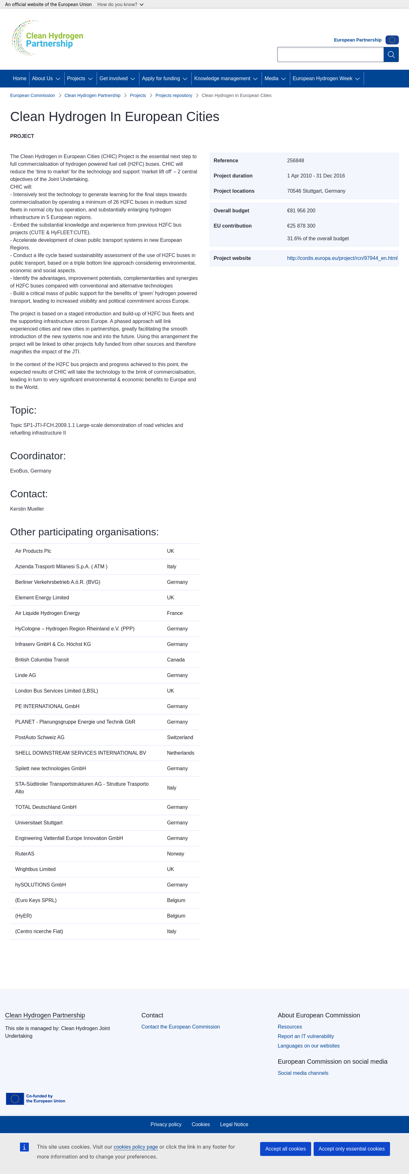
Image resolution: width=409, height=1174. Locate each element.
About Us (42, 78)
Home (20, 78)
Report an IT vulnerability (306, 1036)
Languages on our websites (309, 1045)
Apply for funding (161, 78)
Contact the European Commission (180, 1026)
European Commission (32, 95)
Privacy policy (166, 1124)
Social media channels (303, 1073)
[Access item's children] (59, 78)
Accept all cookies (285, 1148)
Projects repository (174, 95)
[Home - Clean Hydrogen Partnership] (49, 39)
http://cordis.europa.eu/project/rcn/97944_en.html (342, 258)
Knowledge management (222, 78)
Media (271, 78)
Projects (76, 78)
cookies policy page (136, 1147)
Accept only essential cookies (352, 1148)
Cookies (201, 1124)
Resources (290, 1026)
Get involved (113, 78)
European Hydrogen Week (322, 78)
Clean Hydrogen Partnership (93, 95)
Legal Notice (234, 1124)
